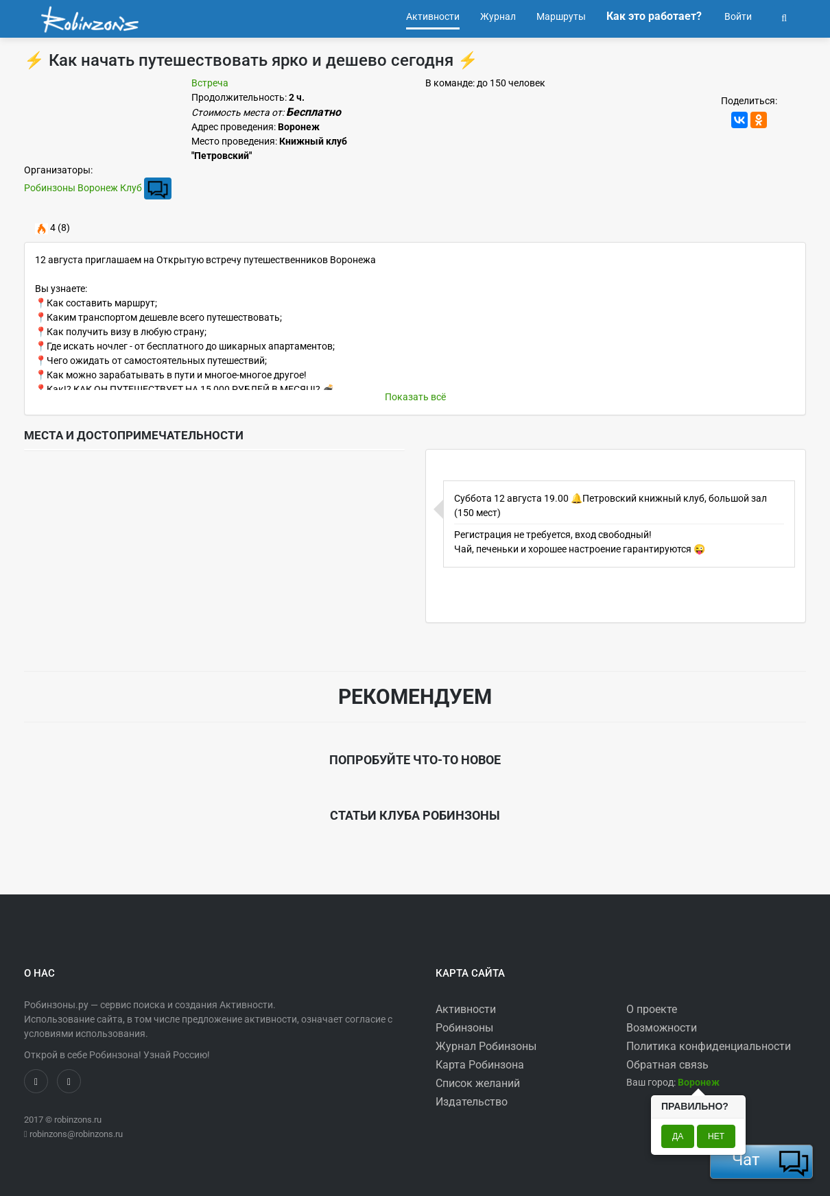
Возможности (661, 1027)
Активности (466, 1009)
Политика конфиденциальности (708, 1046)
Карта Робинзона (480, 1064)
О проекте (651, 1009)
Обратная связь (667, 1064)
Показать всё (415, 396)
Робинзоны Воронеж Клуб (83, 187)
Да (677, 1136)
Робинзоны (464, 1027)
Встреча (209, 82)
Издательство (472, 1101)
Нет (716, 1136)
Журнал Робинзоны (486, 1046)
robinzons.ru (78, 1119)
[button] (784, 16)
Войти (737, 16)
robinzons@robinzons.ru (76, 1134)
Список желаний (478, 1083)
